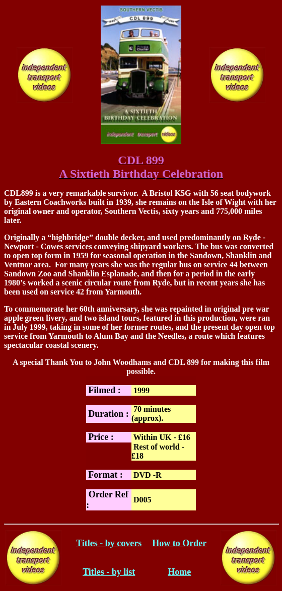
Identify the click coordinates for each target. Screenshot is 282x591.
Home (179, 572)
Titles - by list (109, 572)
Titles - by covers (109, 543)
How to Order (179, 543)
